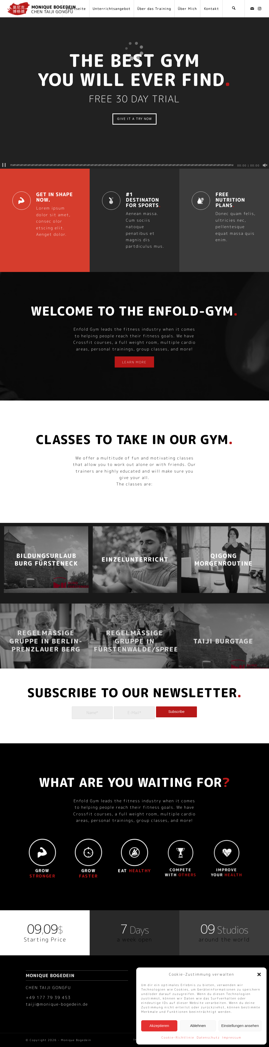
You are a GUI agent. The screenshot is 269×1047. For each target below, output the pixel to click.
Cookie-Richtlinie (177, 1037)
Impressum (231, 1037)
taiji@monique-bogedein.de (57, 1004)
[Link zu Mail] (252, 8)
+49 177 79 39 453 (48, 997)
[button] (259, 974)
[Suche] (233, 8)
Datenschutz (208, 1037)
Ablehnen (198, 1025)
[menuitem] (75, 8)
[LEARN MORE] (134, 362)
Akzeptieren (159, 1025)
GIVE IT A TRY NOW (134, 119)
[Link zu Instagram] (260, 8)
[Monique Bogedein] (41, 8)
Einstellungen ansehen (240, 1025)
